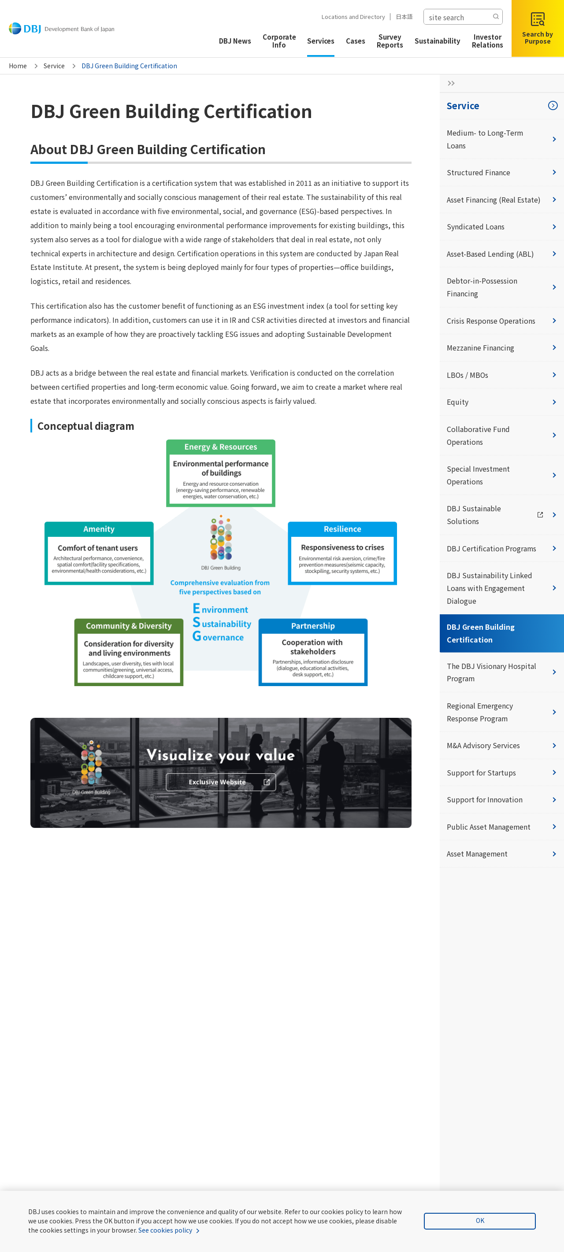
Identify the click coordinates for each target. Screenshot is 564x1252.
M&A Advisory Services (502, 747)
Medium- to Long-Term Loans (502, 139)
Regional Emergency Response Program (502, 714)
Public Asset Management (502, 829)
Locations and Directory (349, 16)
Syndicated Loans (502, 227)
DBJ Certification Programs (502, 549)
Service (54, 65)
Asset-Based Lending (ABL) (502, 254)
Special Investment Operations (502, 476)
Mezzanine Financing (502, 348)
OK (483, 1220)
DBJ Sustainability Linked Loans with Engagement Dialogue (502, 590)
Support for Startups (502, 774)
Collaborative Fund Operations (502, 436)
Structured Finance (502, 172)
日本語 (399, 16)
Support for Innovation (502, 802)
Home (18, 65)
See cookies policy (154, 1230)
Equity (502, 403)
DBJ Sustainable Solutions (505, 516)
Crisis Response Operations (502, 321)
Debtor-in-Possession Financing (502, 287)
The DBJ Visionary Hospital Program (502, 674)
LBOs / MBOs (502, 375)
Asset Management (502, 856)
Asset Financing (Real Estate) (502, 199)
